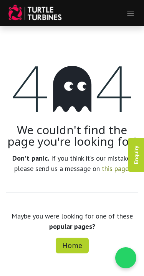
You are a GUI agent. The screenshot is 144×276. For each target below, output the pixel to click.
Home (72, 245)
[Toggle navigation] (131, 13)
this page (115, 168)
